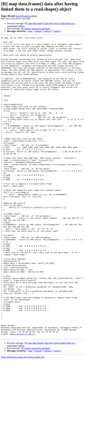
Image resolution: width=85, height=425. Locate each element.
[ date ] (30, 31)
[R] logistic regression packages (35, 28)
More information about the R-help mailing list (22, 417)
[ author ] (57, 31)
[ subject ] (47, 31)
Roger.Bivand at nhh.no (26, 16)
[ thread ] (38, 31)
